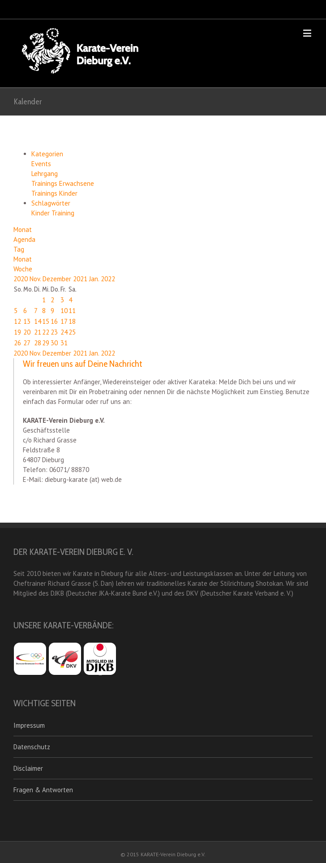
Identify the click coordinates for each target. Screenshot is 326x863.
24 (64, 332)
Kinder (41, 213)
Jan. (95, 279)
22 (45, 332)
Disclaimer (28, 768)
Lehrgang (44, 173)
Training (62, 213)
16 (54, 321)
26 (17, 343)
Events (41, 163)
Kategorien (47, 154)
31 (64, 343)
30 (54, 343)
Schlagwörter (50, 203)
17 (64, 321)
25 (72, 332)
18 (72, 321)
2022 (108, 279)
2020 (21, 279)
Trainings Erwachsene (62, 183)
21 (37, 332)
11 (72, 310)
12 (17, 321)
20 (26, 332)
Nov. (36, 279)
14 (37, 321)
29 (45, 343)
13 (26, 321)
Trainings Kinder (54, 193)
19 (17, 332)
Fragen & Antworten (43, 790)
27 (26, 343)
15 (45, 321)
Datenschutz (31, 747)
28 (37, 343)
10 (64, 310)
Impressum (29, 725)
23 (54, 332)
